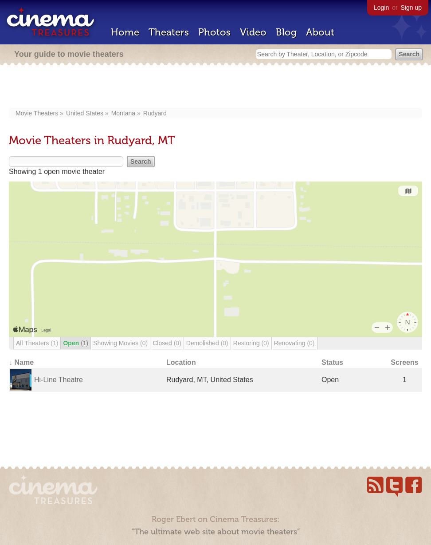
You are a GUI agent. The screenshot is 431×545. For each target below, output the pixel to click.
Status (332, 362)
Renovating (294, 343)
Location (181, 362)
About (320, 32)
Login (381, 7)
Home (125, 32)
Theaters (169, 32)
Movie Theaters (37, 113)
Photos (214, 32)
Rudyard (155, 113)
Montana (123, 113)
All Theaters (37, 343)
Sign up (411, 7)
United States (84, 113)
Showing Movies (120, 343)
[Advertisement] (215, 87)
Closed (167, 343)
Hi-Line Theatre (58, 379)
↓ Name (21, 362)
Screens (404, 362)
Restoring (251, 343)
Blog (286, 32)
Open (75, 343)
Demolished (207, 343)
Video (253, 32)
